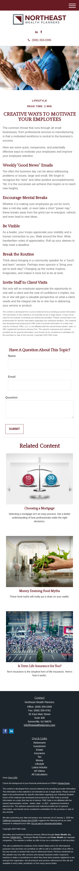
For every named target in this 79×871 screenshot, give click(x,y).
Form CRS (12, 778)
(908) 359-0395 (39, 40)
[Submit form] (14, 429)
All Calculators (39, 774)
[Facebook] (41, 32)
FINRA (13, 837)
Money (39, 760)
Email (12, 376)
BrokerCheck (64, 783)
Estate (39, 749)
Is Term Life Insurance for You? (39, 666)
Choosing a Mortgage (39, 508)
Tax (39, 756)
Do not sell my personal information (46, 823)
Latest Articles (39, 767)
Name (12, 355)
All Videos (39, 770)
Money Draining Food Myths (39, 591)
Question (11, 397)
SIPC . (19, 837)
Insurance (39, 753)
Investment (39, 746)
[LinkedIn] (36, 32)
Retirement (39, 742)
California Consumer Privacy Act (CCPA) (20, 820)
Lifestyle (39, 763)
